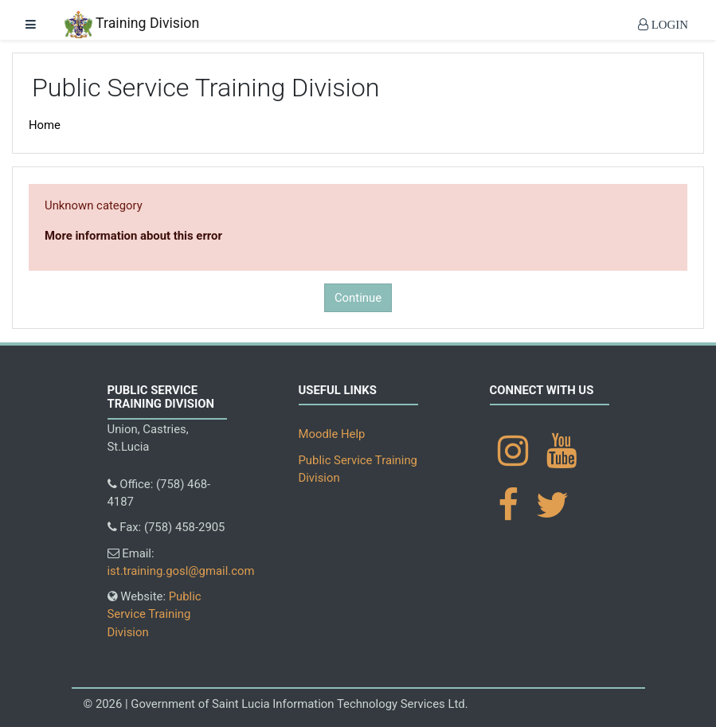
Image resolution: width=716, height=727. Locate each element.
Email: (181, 562)
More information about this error (133, 236)
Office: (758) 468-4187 (159, 493)
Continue (358, 298)
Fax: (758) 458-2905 (166, 527)
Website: (154, 614)
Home (45, 125)
